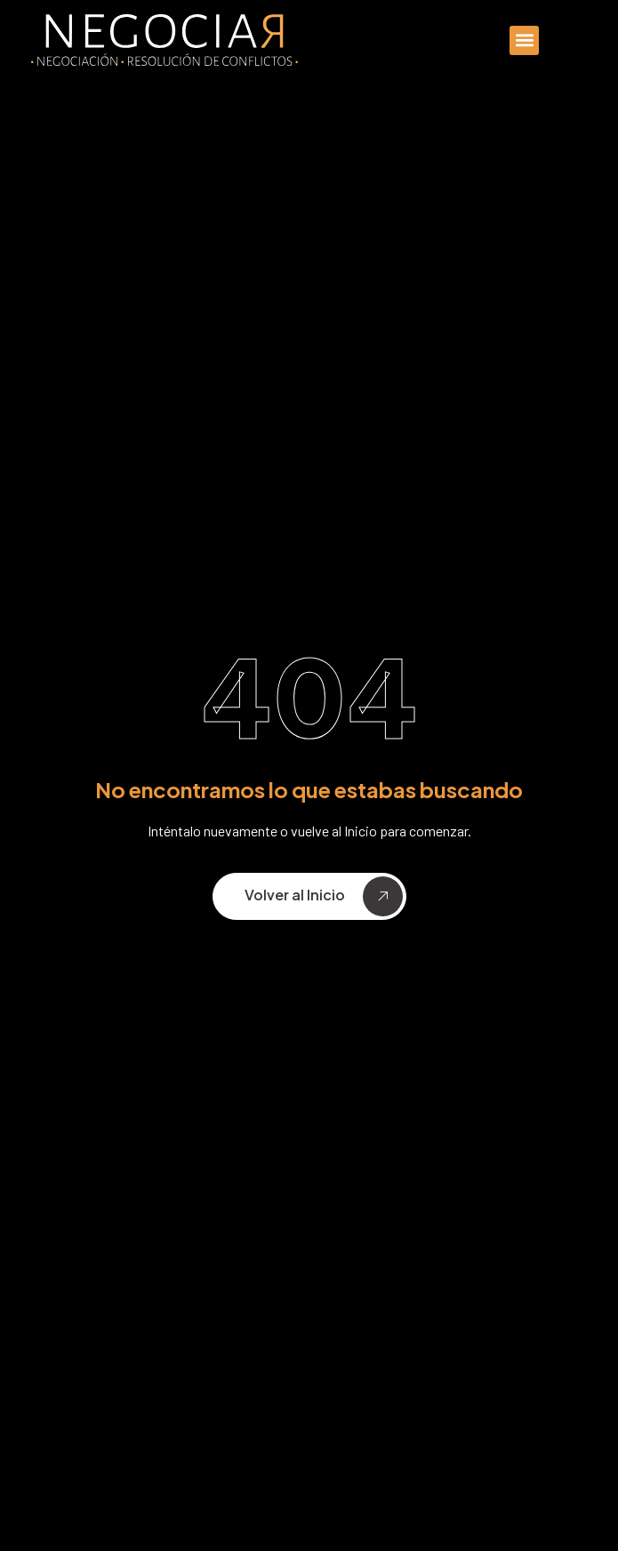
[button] (524, 40)
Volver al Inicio (324, 896)
